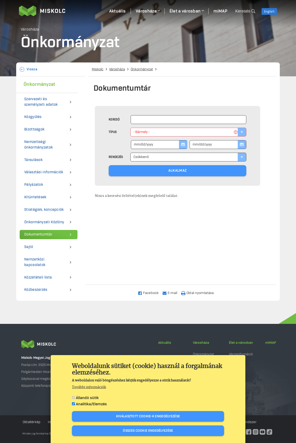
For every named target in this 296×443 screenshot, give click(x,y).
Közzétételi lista (38, 277)
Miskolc (97, 69)
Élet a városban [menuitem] (185, 11)
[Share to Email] (171, 292)
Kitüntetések (35, 197)
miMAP (270, 343)
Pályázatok (33, 185)
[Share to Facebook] (150, 292)
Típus (113, 132)
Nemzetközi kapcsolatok (34, 262)
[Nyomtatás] (199, 292)
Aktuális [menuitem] (117, 11)
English (269, 11)
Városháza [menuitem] (146, 11)
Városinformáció (241, 354)
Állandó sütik (87, 398)
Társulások (33, 160)
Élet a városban (241, 343)
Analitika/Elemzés (91, 404)
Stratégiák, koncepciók (44, 210)
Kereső (114, 119)
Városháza (117, 69)
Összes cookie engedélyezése (148, 431)
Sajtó (28, 247)
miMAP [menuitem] (220, 11)
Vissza (32, 69)
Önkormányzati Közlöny (44, 222)
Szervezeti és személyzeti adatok (41, 102)
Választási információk (43, 172)
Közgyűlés (33, 117)
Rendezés (116, 157)
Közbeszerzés (35, 290)
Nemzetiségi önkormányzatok (38, 144)
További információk (89, 387)
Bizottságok (34, 129)
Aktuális (164, 343)
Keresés (242, 11)
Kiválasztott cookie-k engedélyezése (148, 416)
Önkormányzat (142, 69)
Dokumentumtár (38, 234)
